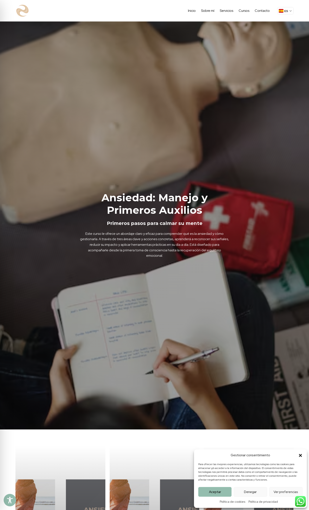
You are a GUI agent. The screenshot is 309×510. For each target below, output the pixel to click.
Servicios (226, 10)
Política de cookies (232, 502)
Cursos (244, 10)
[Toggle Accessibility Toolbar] (10, 500)
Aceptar (215, 492)
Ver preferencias (286, 492)
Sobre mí (207, 10)
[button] (300, 455)
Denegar (250, 492)
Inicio (192, 10)
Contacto (262, 10)
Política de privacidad (263, 502)
